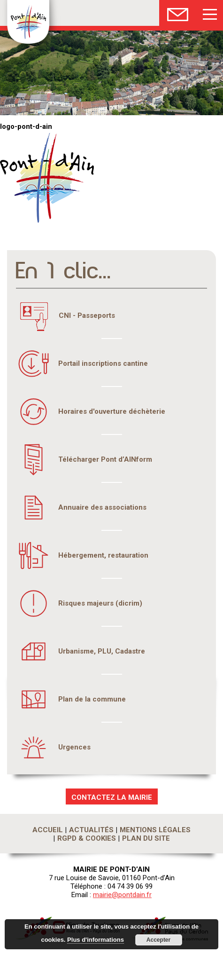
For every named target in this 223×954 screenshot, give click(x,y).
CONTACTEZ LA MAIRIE (111, 797)
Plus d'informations (95, 939)
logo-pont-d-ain (26, 126)
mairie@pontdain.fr (122, 895)
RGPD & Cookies (86, 838)
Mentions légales (155, 830)
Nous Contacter (177, 13)
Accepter (158, 940)
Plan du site (146, 838)
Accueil (47, 830)
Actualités (91, 830)
